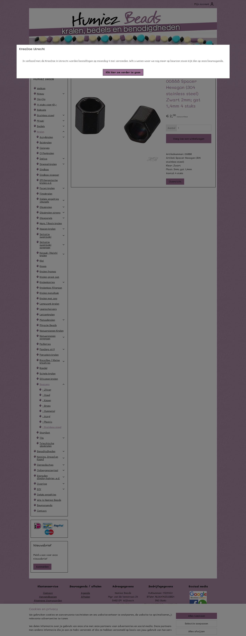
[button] (123, 72)
